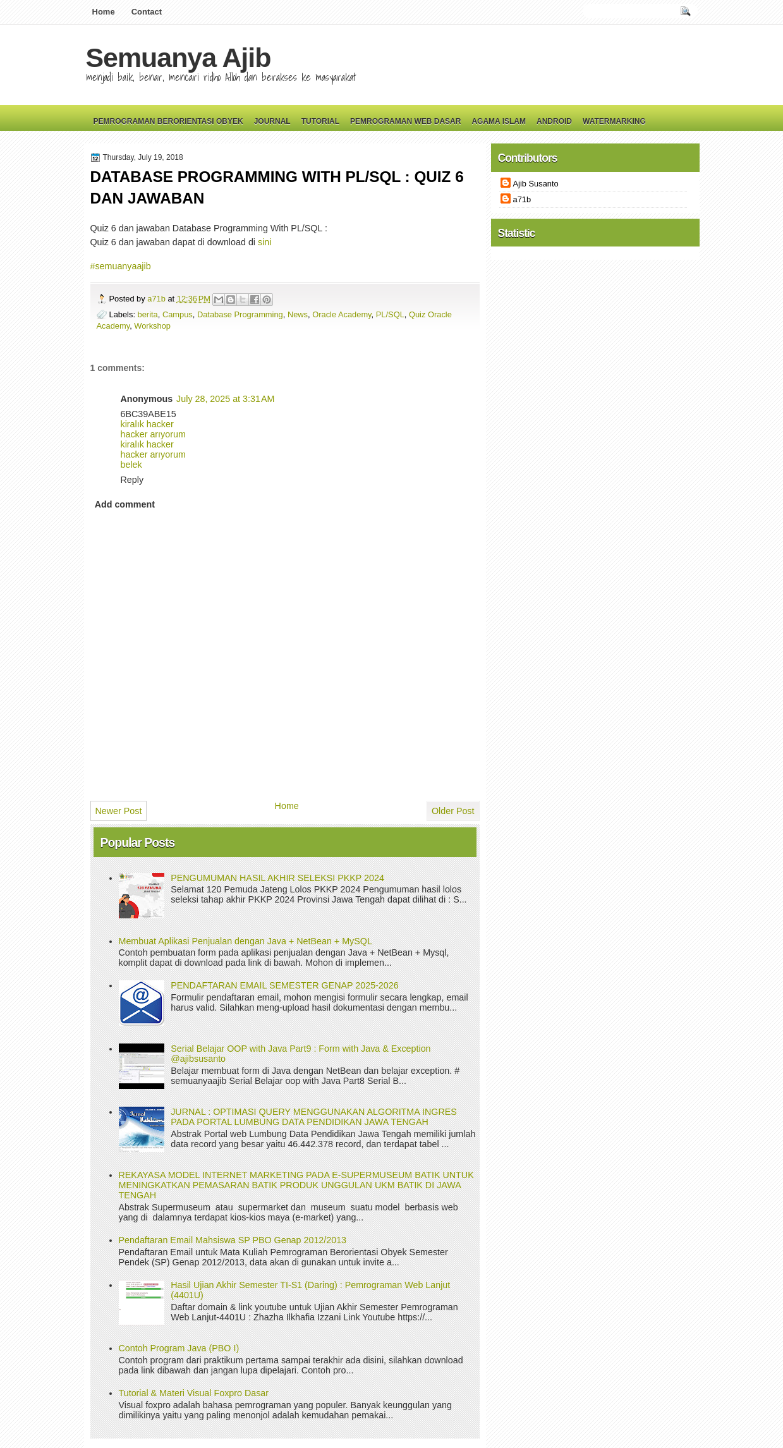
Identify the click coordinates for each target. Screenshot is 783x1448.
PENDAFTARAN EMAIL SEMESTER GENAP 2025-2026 (284, 985)
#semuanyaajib (120, 266)
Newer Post (118, 811)
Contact (146, 11)
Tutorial (320, 121)
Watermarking (614, 121)
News (298, 314)
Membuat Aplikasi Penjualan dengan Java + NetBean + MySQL (245, 941)
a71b (157, 298)
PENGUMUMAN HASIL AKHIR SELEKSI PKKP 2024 (277, 878)
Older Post (453, 811)
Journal (272, 121)
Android (554, 121)
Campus (177, 314)
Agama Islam (498, 121)
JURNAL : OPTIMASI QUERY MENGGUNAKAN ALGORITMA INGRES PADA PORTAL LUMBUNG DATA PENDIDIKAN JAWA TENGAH (314, 1117)
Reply (132, 480)
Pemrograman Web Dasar (405, 121)
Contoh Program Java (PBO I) (179, 1348)
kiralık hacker (147, 424)
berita (148, 314)
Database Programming (240, 314)
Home (103, 11)
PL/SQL (390, 314)
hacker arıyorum (153, 434)
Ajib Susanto (536, 183)
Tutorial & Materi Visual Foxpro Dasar (194, 1393)
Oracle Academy (341, 314)
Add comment (125, 504)
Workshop (152, 326)
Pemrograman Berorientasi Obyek (168, 121)
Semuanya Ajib (178, 57)
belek (131, 464)
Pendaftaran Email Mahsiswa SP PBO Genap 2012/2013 (233, 1240)
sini (264, 242)
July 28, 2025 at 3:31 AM (225, 399)
